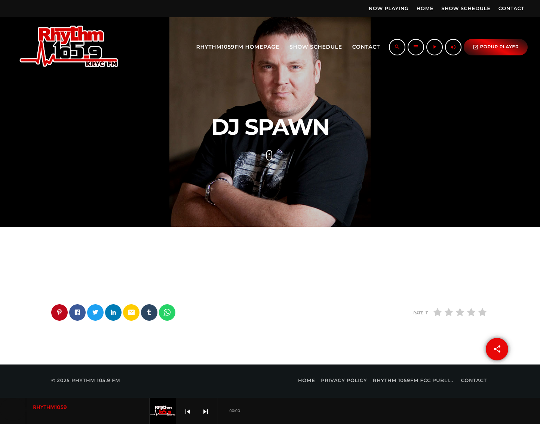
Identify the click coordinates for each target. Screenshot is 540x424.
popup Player (496, 47)
